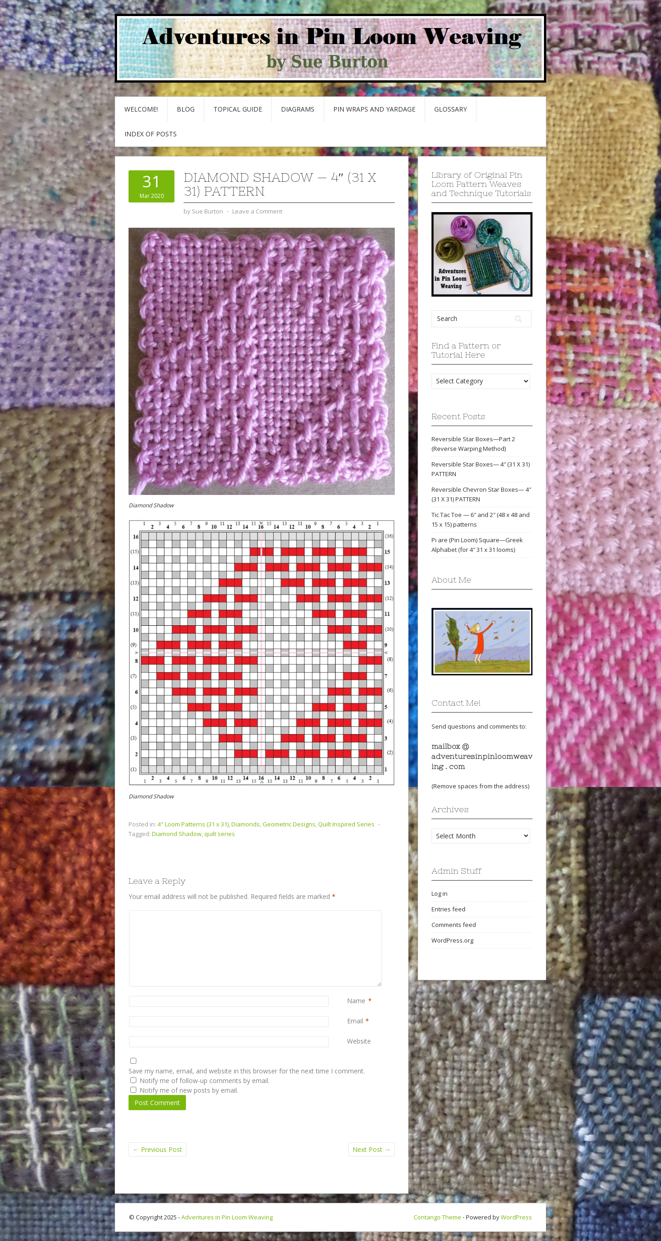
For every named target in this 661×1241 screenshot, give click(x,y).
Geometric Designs (289, 824)
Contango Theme (437, 1217)
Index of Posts (150, 133)
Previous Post (157, 1149)
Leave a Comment (257, 211)
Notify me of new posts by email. (189, 1090)
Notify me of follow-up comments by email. (204, 1080)
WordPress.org (452, 940)
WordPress (516, 1217)
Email (355, 1021)
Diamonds (245, 824)
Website (359, 1041)
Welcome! (141, 109)
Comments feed (453, 925)
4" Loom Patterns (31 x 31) (193, 824)
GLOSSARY (450, 109)
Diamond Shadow (177, 834)
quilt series (219, 834)
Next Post (372, 1149)
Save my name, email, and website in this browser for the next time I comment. (247, 1071)
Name (356, 1000)
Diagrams (297, 109)
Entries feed (448, 909)
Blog (186, 109)
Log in (439, 893)
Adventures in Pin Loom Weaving (227, 1217)
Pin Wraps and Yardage (374, 109)
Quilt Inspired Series (346, 824)
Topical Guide (237, 109)
